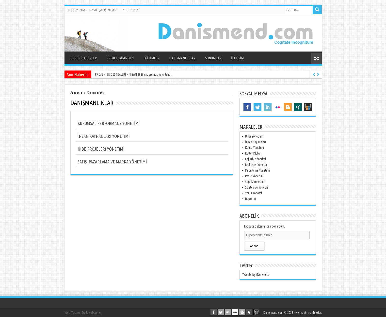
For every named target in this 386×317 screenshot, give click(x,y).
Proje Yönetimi (254, 176)
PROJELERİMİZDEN (120, 58)
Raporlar (250, 199)
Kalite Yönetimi (254, 148)
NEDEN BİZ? (131, 10)
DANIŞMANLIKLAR (182, 58)
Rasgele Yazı (316, 58)
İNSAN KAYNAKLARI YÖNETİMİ (104, 136)
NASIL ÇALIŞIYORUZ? (103, 10)
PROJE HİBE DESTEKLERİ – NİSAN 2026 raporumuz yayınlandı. (133, 74)
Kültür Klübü (252, 153)
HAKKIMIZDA (75, 10)
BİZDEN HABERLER (83, 58)
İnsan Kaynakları (255, 142)
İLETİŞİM (237, 58)
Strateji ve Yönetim (257, 187)
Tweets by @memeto (255, 275)
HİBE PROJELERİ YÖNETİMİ (101, 148)
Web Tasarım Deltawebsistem (83, 313)
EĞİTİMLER (151, 58)
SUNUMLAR (213, 58)
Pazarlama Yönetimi (257, 170)
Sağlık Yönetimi (254, 182)
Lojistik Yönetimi (255, 159)
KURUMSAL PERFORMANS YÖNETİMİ (109, 123)
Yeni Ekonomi (253, 193)
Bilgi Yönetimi (253, 136)
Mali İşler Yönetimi (256, 165)
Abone (254, 246)
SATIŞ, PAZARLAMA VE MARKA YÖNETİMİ (112, 161)
